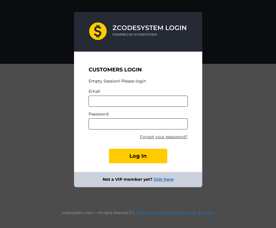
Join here (164, 179)
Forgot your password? (164, 136)
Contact (208, 213)
